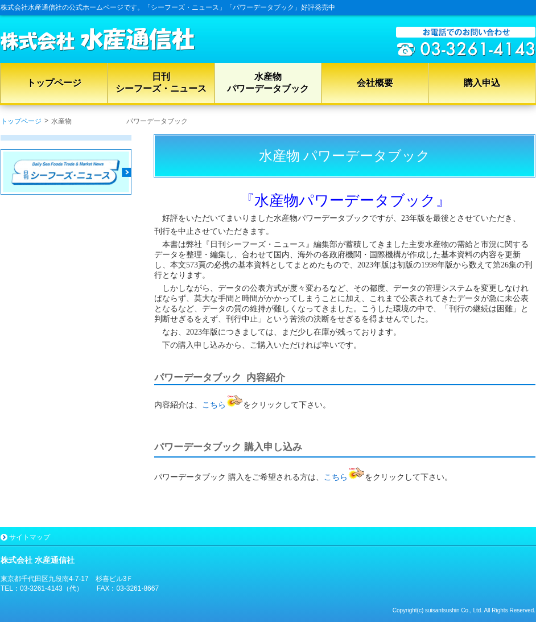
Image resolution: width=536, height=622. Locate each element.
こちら (222, 404)
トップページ (21, 121)
